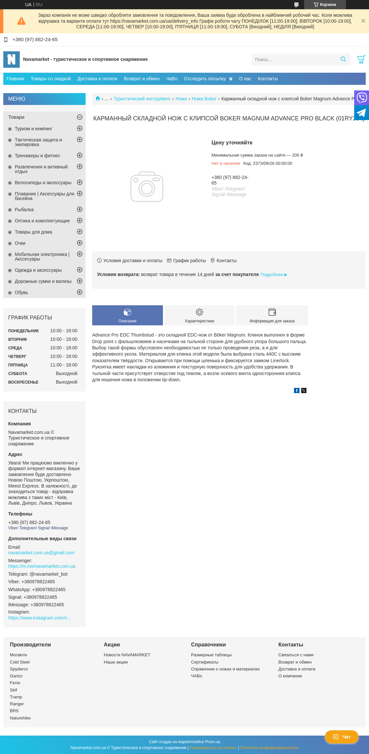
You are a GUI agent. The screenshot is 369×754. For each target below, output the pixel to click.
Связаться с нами (296, 654)
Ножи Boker (204, 98)
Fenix (15, 682)
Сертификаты (205, 662)
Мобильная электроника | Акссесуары (42, 257)
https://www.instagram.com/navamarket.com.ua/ (41, 617)
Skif (13, 690)
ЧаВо (171, 78)
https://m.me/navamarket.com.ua (41, 566)
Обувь (21, 292)
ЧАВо (196, 675)
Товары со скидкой (51, 78)
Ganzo (16, 675)
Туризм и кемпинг (33, 128)
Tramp (16, 696)
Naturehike (20, 718)
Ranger (17, 703)
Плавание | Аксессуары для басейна (44, 196)
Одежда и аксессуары (38, 270)
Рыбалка (24, 209)
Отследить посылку (205, 78)
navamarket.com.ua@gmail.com (41, 552)
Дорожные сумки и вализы (43, 281)
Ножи (181, 98)
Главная (15, 78)
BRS (14, 710)
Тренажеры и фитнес (37, 155)
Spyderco (19, 668)
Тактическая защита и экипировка (38, 142)
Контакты (268, 78)
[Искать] (343, 59)
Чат (342, 737)
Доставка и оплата (97, 78)
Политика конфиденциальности (269, 747)
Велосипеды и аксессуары (43, 182)
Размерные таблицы (211, 654)
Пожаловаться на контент (213, 747)
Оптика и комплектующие (42, 220)
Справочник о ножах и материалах (225, 668)
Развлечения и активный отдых (41, 169)
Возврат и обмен (142, 78)
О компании (290, 675)
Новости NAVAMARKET (127, 654)
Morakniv (18, 654)
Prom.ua (212, 742)
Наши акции (116, 662)
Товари (16, 117)
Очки (20, 243)
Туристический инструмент (142, 98)
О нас (245, 78)
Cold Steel (20, 662)
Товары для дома (33, 232)
